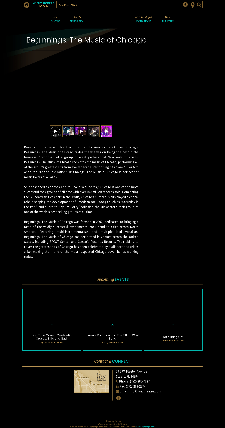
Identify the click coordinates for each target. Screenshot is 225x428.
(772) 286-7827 (140, 381)
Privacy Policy (113, 421)
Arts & (77, 19)
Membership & (143, 19)
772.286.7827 (67, 5)
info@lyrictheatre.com (145, 391)
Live (56, 19)
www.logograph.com (146, 426)
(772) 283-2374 (136, 386)
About (168, 19)
